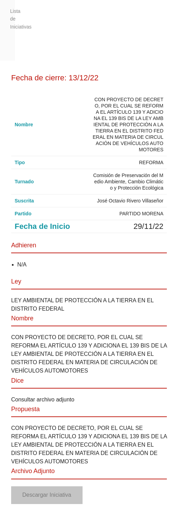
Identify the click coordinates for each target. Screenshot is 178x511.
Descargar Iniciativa (46, 495)
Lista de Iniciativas (12, 19)
